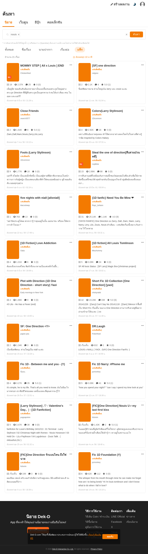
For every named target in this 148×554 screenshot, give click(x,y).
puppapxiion (25, 417)
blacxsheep (25, 205)
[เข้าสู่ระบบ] (142, 4)
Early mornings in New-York (32, 292)
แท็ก (74, 49)
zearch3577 (25, 118)
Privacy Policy (96, 551)
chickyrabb (96, 292)
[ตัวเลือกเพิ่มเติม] (71, 65)
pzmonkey (96, 371)
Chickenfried (25, 73)
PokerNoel (96, 334)
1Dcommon (97, 118)
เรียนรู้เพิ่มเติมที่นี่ (83, 538)
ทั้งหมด (9, 49)
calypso (95, 73)
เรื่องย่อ (60, 49)
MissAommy (97, 250)
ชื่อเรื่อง (25, 49)
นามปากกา (42, 49)
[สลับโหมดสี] (134, 4)
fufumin (95, 417)
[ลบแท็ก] (18, 34)
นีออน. (22, 371)
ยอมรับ (110, 538)
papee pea (24, 334)
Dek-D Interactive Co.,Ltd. (63, 551)
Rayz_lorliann (98, 205)
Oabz (22, 250)
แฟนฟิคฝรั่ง (25, 69)
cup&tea (95, 164)
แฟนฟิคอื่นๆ (97, 69)
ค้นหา (136, 34)
